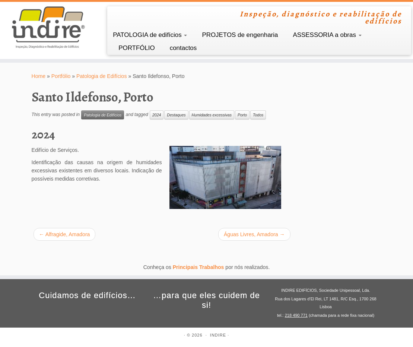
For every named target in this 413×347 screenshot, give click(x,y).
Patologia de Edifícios (101, 76)
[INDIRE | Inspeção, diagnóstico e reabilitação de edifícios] (48, 27)
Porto (242, 115)
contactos (183, 47)
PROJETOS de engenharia (240, 34)
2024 (156, 115)
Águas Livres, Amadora (254, 234)
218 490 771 (296, 315)
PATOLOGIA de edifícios (150, 34)
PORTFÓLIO (136, 47)
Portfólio (61, 76)
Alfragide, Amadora (64, 234)
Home (39, 76)
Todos (258, 115)
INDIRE (218, 335)
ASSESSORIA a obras (327, 34)
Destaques (176, 115)
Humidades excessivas (212, 115)
